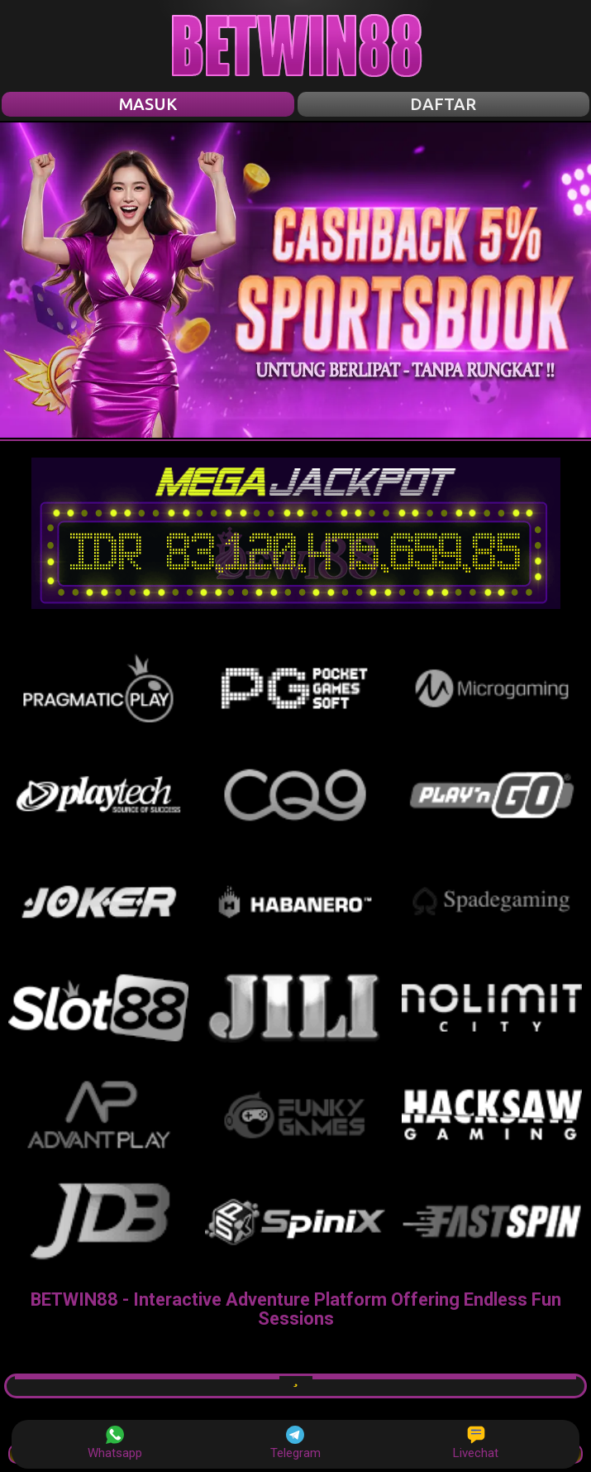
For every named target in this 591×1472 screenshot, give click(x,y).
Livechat (475, 1443)
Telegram (295, 1443)
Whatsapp (115, 1443)
